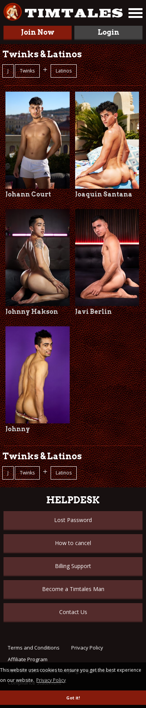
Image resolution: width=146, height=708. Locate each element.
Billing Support (73, 566)
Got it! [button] (73, 698)
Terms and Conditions (34, 647)
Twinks (27, 70)
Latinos (64, 70)
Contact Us (73, 612)
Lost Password (73, 520)
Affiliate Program (27, 659)
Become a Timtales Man (73, 589)
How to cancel (73, 543)
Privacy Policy (87, 647)
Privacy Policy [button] (51, 680)
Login (108, 32)
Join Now (38, 32)
